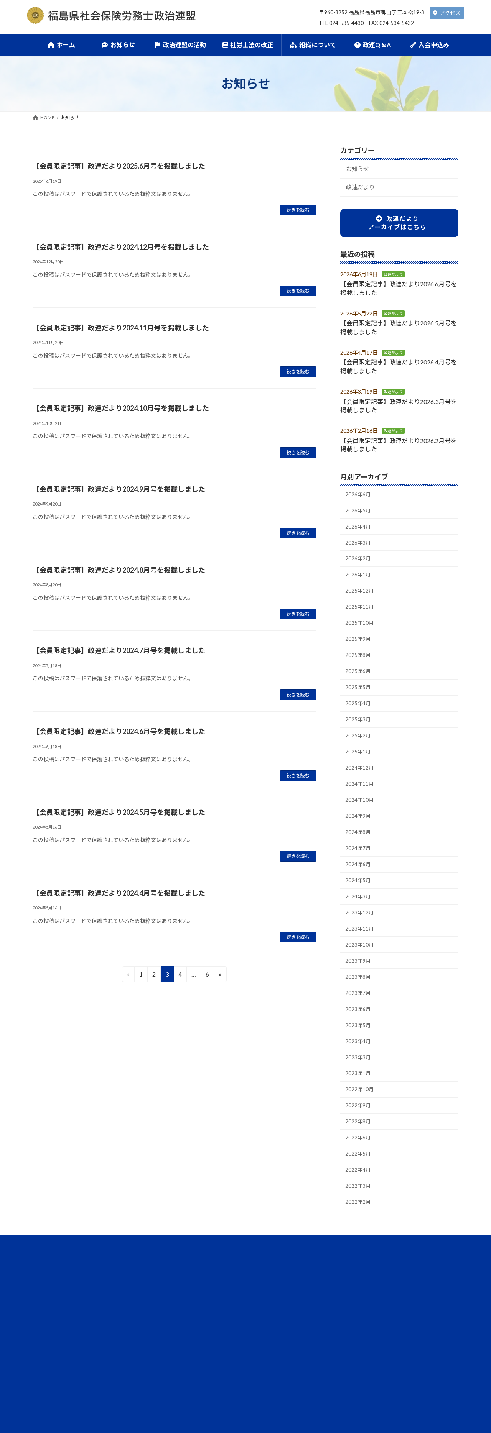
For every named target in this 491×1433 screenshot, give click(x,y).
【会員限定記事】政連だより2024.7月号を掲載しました (119, 650)
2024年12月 (360, 786)
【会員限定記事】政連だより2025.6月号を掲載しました (119, 166)
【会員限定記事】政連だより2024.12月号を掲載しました (121, 247)
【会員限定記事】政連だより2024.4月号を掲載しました (119, 893)
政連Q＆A (355, 1299)
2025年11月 (360, 616)
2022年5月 (359, 1195)
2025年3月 (359, 735)
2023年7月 (359, 1025)
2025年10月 (360, 633)
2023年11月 (360, 957)
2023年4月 (359, 1076)
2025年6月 (359, 684)
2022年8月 (359, 1161)
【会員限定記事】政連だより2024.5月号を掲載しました (119, 812)
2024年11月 (360, 803)
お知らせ (358, 169)
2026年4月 (359, 531)
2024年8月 (359, 855)
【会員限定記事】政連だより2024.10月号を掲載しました (121, 408)
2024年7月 (359, 871)
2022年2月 (359, 1246)
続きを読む (298, 210)
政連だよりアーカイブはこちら (397, 225)
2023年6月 (359, 1042)
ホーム (80, 1299)
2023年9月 (359, 991)
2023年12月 (360, 940)
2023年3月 (359, 1093)
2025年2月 (359, 752)
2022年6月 (359, 1178)
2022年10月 (360, 1127)
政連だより (361, 189)
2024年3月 (359, 922)
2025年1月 (359, 770)
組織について (301, 1299)
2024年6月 (359, 888)
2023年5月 (359, 1058)
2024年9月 (359, 837)
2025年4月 (359, 718)
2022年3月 (359, 1229)
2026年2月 (359, 565)
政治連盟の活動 (179, 1299)
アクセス (447, 13)
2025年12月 (360, 599)
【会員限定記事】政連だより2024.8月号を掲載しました (119, 570)
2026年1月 (359, 582)
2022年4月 (359, 1212)
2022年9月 (359, 1144)
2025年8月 (359, 667)
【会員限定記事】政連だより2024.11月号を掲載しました (121, 327)
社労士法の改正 (241, 1299)
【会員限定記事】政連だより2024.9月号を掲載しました (119, 489)
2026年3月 (359, 548)
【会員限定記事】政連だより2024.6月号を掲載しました (119, 731)
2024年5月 (359, 906)
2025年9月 (359, 650)
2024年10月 (360, 820)
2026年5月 (359, 514)
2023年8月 (359, 1008)
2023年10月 (360, 973)
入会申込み (406, 1299)
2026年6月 (359, 497)
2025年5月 (359, 701)
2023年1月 (359, 1109)
